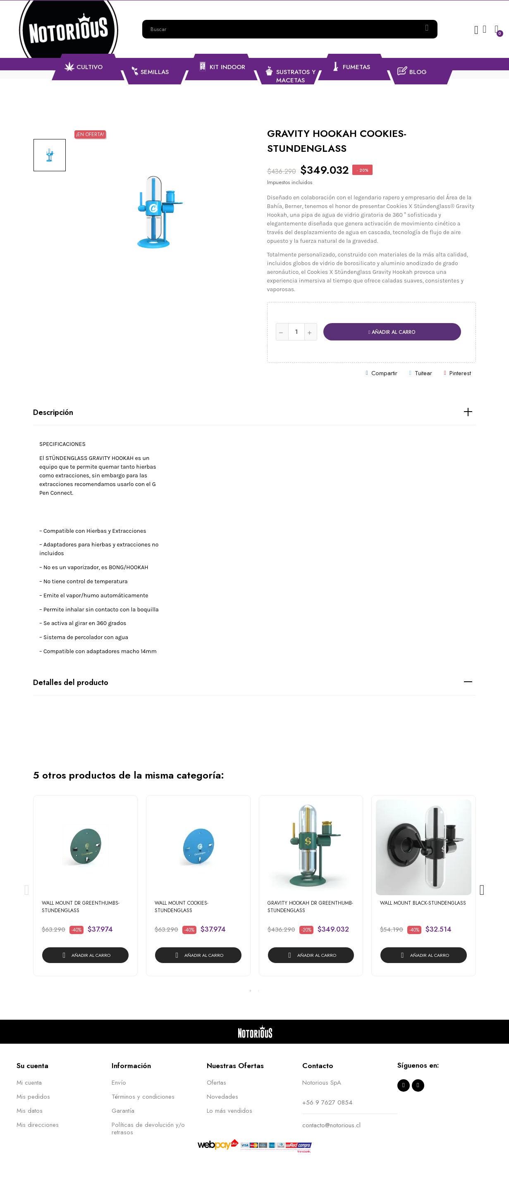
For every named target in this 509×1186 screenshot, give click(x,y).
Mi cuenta (29, 1082)
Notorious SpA (321, 1082)
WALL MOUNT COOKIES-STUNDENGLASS (181, 906)
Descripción (53, 412)
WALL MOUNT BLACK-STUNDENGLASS (423, 903)
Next (482, 890)
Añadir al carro (392, 332)
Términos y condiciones (143, 1096)
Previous (27, 890)
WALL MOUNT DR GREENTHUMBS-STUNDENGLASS (80, 906)
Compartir (384, 373)
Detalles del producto (70, 682)
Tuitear (423, 373)
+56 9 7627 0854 (327, 1102)
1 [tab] (250, 991)
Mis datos (30, 1110)
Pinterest (460, 373)
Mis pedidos (33, 1096)
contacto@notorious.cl (331, 1125)
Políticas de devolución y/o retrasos (148, 1128)
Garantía (123, 1110)
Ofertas (216, 1082)
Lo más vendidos (229, 1110)
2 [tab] (259, 991)
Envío (119, 1082)
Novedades (222, 1096)
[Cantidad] (296, 331)
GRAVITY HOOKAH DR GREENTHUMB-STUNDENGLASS (310, 906)
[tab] (254, 412)
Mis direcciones (38, 1124)
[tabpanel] (85, 890)
